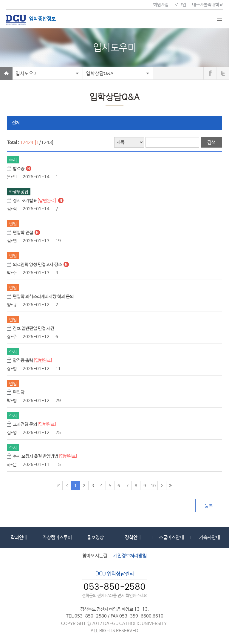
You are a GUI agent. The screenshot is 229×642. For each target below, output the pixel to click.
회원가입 (160, 4)
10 (153, 485)
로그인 (180, 4)
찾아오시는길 (94, 556)
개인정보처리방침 (130, 556)
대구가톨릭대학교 (207, 4)
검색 (211, 142)
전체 (16, 123)
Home (6, 73)
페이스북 (210, 73)
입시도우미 (27, 73)
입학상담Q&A (100, 73)
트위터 (222, 73)
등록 (209, 506)
